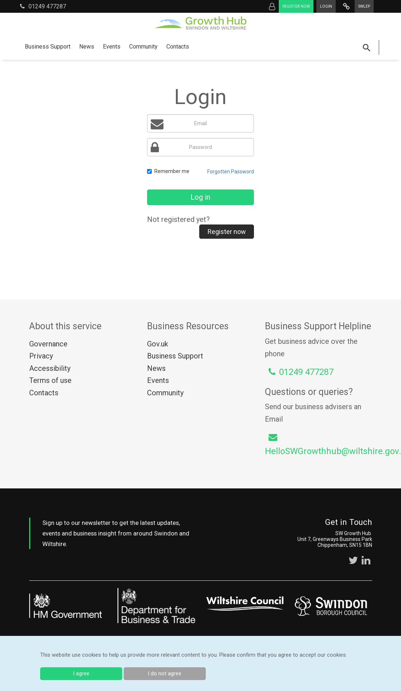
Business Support (47, 46)
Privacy (41, 356)
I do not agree (164, 673)
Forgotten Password (230, 171)
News (86, 46)
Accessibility (49, 368)
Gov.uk (157, 343)
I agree (81, 673)
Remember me (168, 171)
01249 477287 (43, 6)
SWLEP (364, 6)
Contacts (177, 46)
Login (326, 6)
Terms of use (50, 380)
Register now (296, 6)
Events (111, 46)
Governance (48, 343)
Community (143, 46)
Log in (200, 197)
